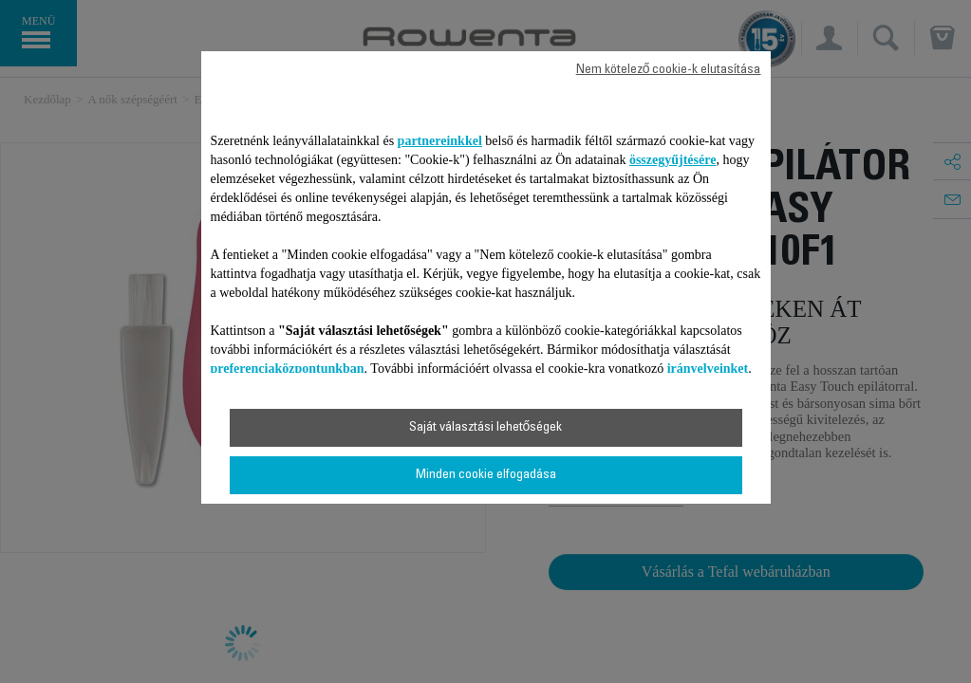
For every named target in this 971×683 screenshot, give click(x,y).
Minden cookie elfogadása (486, 475)
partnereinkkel (440, 141)
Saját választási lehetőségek (486, 427)
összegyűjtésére (673, 160)
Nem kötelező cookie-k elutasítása (668, 70)
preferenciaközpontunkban (287, 368)
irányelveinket (708, 368)
